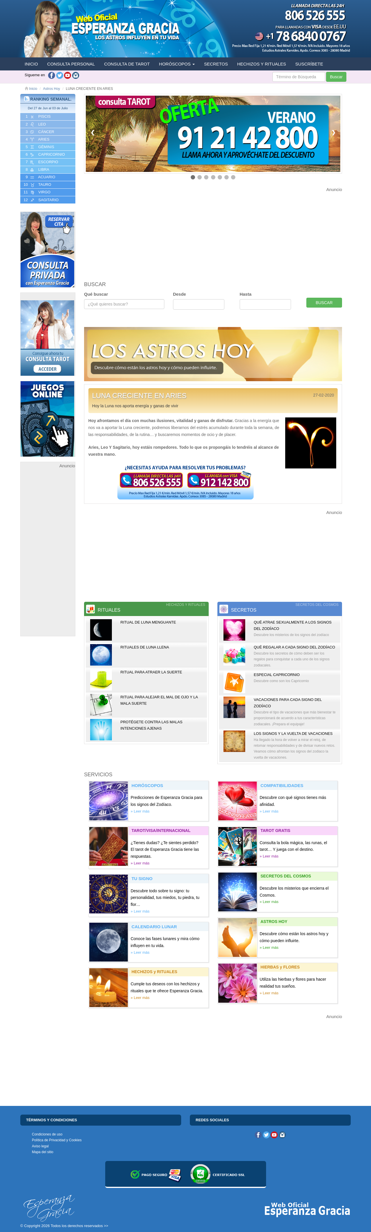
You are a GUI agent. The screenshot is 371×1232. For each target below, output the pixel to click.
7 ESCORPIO (41, 162)
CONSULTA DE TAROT (127, 63)
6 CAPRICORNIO (45, 154)
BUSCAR (324, 302)
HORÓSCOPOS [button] (177, 63)
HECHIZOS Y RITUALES (261, 63)
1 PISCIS (38, 116)
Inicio (31, 89)
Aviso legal (40, 1146)
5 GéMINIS (39, 147)
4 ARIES (37, 139)
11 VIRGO (36, 192)
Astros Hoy (51, 89)
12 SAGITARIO (41, 200)
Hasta (246, 294)
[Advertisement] (48, 556)
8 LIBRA (37, 169)
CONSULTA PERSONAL (71, 63)
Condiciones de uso (47, 1134)
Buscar (336, 76)
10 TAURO (37, 184)
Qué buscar (96, 294)
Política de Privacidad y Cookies (56, 1140)
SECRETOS (216, 63)
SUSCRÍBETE (309, 63)
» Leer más (140, 811)
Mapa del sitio (42, 1152)
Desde (179, 294)
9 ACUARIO (40, 177)
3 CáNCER (39, 132)
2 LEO (35, 124)
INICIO (31, 63)
